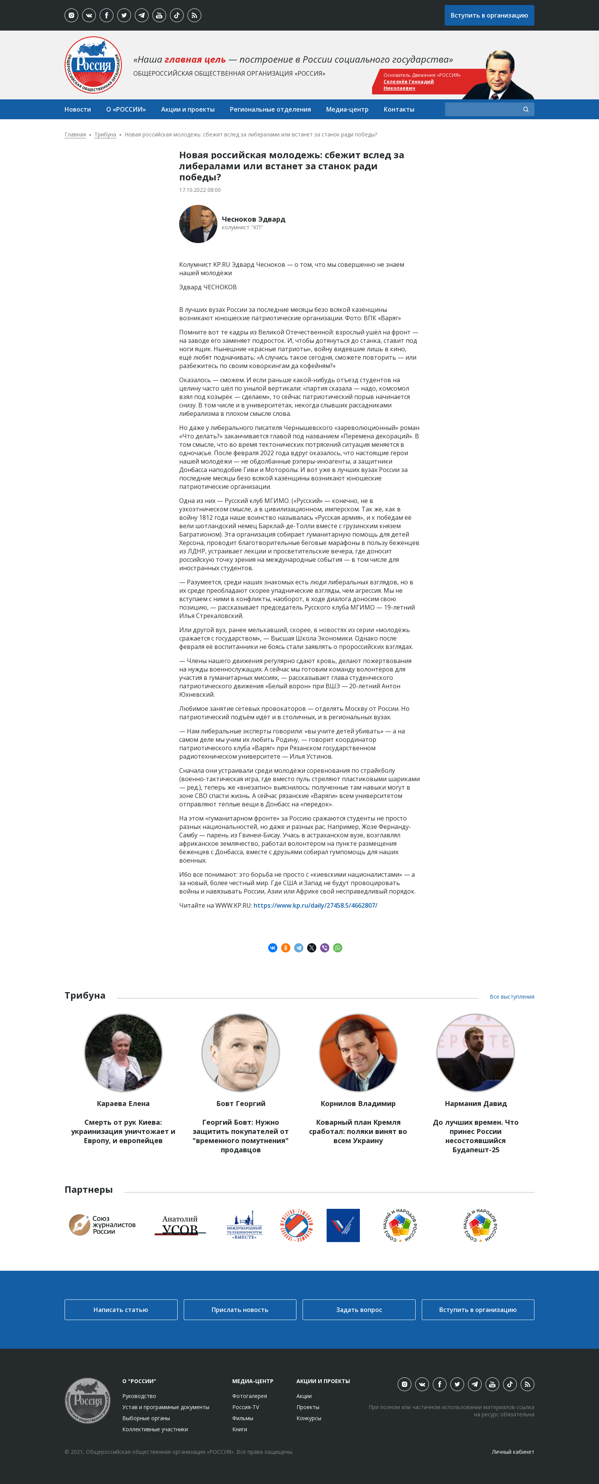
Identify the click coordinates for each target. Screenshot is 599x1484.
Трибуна (105, 134)
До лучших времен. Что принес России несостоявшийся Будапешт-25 (476, 1135)
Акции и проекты (188, 109)
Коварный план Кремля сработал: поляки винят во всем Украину (358, 1131)
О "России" (139, 1381)
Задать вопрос (359, 1310)
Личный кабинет (513, 1451)
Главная (75, 134)
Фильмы (242, 1418)
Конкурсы (308, 1418)
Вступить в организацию (489, 15)
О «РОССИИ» (126, 109)
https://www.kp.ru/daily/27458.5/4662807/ (315, 905)
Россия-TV (245, 1407)
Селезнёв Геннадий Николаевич (409, 84)
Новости (78, 109)
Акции (304, 1396)
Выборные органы (146, 1418)
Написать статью (121, 1310)
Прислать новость (240, 1310)
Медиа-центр (347, 109)
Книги (239, 1429)
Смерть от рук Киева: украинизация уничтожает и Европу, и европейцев (123, 1131)
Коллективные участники (155, 1429)
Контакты (399, 109)
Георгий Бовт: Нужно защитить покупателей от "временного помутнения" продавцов (241, 1135)
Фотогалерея (249, 1396)
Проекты (307, 1407)
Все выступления (512, 996)
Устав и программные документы (165, 1407)
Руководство (139, 1396)
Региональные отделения (270, 109)
